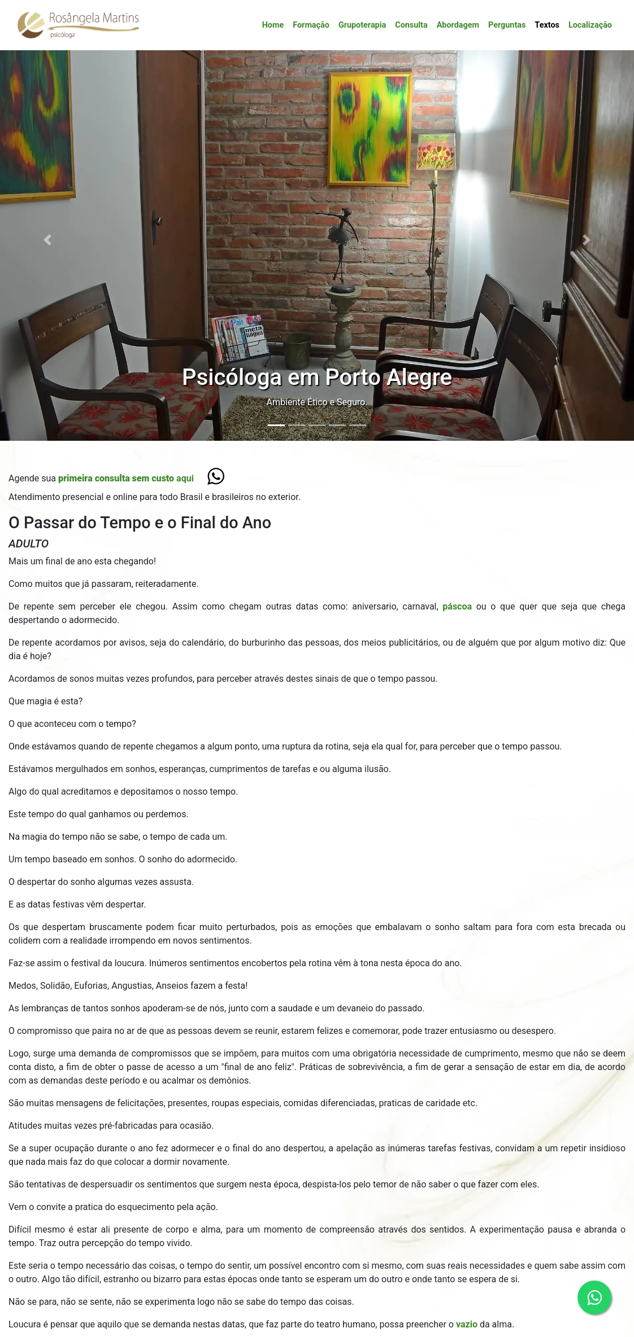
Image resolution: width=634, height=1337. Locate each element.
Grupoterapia (362, 25)
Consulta (411, 25)
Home (273, 25)
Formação (311, 25)
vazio (468, 1324)
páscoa (457, 606)
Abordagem (458, 25)
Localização (590, 25)
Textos (547, 25)
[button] (47, 240)
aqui (126, 478)
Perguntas (507, 25)
